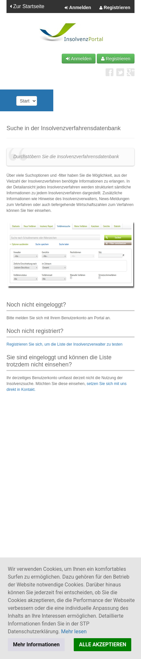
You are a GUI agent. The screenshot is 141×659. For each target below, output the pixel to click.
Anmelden (78, 8)
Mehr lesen (74, 631)
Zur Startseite (27, 6)
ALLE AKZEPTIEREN (102, 644)
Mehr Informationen (36, 644)
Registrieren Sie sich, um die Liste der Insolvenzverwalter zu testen (64, 344)
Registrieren (114, 8)
